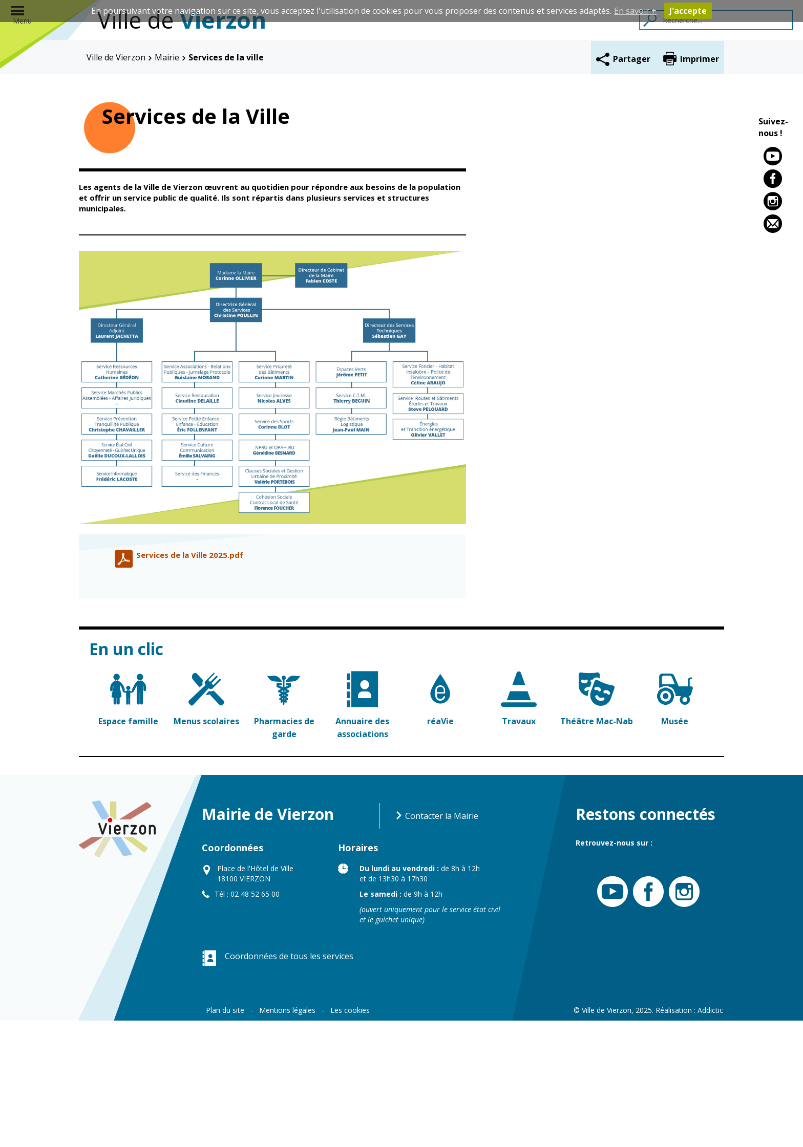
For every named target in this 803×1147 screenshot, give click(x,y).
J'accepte (688, 10)
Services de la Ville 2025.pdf (189, 681)
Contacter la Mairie (436, 942)
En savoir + (635, 10)
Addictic (710, 1136)
